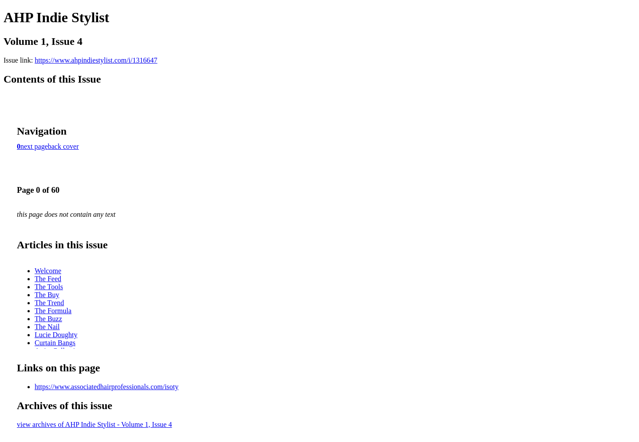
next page (34, 146)
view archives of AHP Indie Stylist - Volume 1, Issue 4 (94, 424)
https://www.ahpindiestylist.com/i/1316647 (96, 60)
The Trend (49, 303)
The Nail (47, 327)
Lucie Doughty (56, 334)
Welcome (48, 271)
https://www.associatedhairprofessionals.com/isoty (106, 386)
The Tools (49, 287)
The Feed (48, 279)
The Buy (47, 295)
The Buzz (48, 319)
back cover (63, 146)
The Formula (53, 311)
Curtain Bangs (55, 342)
